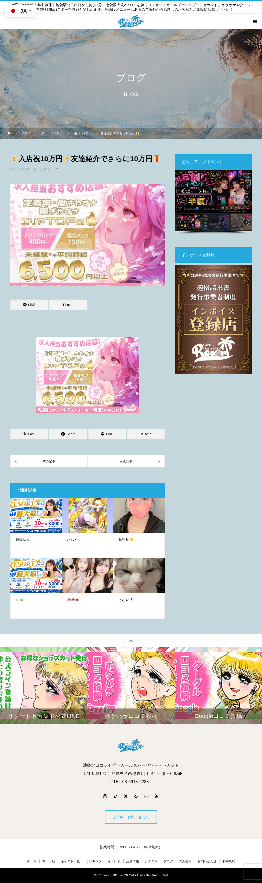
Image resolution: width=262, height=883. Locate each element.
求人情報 (185, 861)
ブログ (168, 861)
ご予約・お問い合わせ (131, 817)
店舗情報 (132, 861)
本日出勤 (48, 861)
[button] (183, 191)
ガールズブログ (45, 169)
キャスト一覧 (70, 861)
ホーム (31, 861)
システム (151, 861)
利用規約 (229, 861)
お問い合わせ (207, 861)
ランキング (94, 861)
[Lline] (29, 304)
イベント (114, 861)
